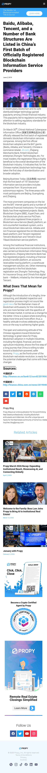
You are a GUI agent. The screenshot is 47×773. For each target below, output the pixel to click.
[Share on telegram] (33, 394)
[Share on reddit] (26, 394)
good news (8, 304)
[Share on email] (6, 401)
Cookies (23, 760)
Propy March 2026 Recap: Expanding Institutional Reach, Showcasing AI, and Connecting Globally (23, 469)
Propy (16, 353)
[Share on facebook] (6, 394)
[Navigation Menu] (43, 4)
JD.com (25, 150)
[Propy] (6, 4)
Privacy (23, 757)
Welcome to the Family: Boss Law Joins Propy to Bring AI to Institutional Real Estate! (23, 511)
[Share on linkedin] (20, 394)
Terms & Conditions (24, 755)
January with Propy (13, 551)
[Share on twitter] (13, 394)
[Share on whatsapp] (40, 394)
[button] (34, 13)
